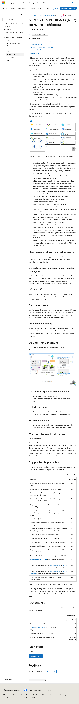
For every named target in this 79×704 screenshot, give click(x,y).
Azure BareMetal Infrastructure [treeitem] (13, 23)
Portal (56, 8)
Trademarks (16, 698)
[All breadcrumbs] (30, 15)
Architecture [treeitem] (11, 54)
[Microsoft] (3, 2)
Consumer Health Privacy (58, 695)
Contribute (36, 695)
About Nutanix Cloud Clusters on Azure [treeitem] (13, 44)
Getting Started (36, 656)
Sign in (74, 3)
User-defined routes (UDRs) (38, 560)
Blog (27, 695)
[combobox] (13, 19)
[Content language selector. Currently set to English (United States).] (11, 690)
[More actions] (75, 15)
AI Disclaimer (6, 695)
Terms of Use (6, 698)
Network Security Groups (37, 627)
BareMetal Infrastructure (47, 15)
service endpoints (55, 566)
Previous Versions (18, 695)
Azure (35, 15)
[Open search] (69, 3)
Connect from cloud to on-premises (41, 47)
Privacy (44, 695)
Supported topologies (37, 50)
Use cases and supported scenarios (41, 42)
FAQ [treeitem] (8, 60)
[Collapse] (21, 15)
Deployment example (36, 44)
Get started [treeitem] (10, 57)
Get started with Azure (68, 8)
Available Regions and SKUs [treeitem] (14, 50)
